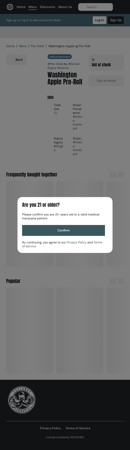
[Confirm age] (63, 230)
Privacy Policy (77, 242)
